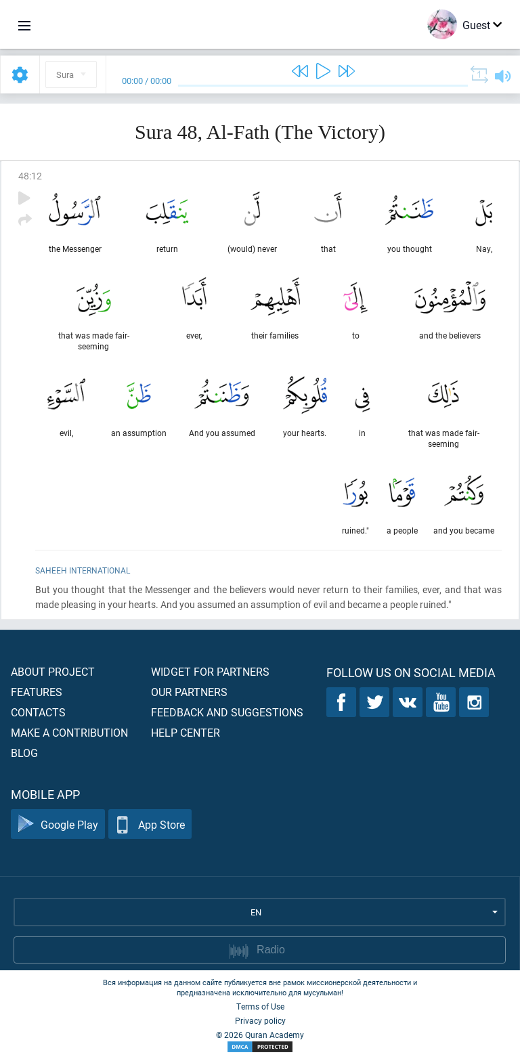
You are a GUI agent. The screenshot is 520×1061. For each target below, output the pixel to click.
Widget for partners (210, 671)
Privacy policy (260, 1020)
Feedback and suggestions (227, 712)
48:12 (30, 175)
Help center (185, 732)
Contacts (38, 712)
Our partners (189, 692)
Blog (24, 752)
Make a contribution (69, 732)
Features (36, 692)
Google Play (58, 824)
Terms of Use (260, 1006)
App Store (150, 824)
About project (53, 671)
